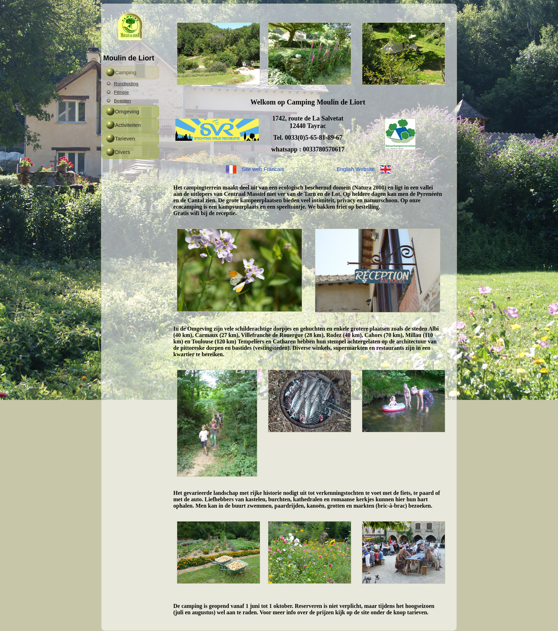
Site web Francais (263, 169)
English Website (356, 169)
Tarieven (125, 138)
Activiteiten (128, 125)
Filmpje (121, 92)
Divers (122, 152)
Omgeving (127, 111)
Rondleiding (126, 83)
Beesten (122, 100)
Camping (125, 72)
